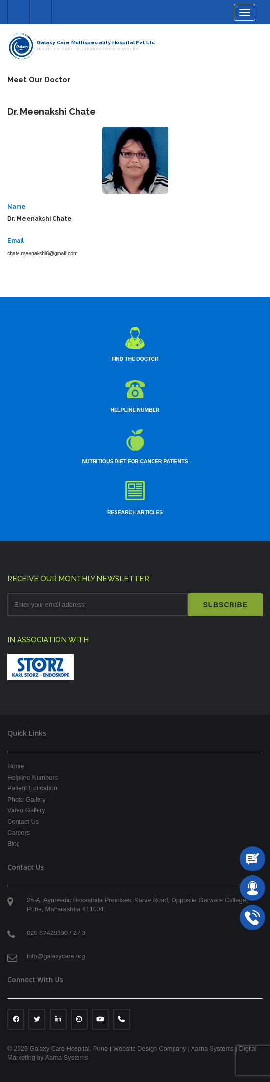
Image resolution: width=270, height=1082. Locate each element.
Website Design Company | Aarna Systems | (176, 1048)
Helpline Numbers (32, 777)
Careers (18, 832)
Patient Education (32, 788)
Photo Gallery (26, 799)
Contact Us (23, 821)
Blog (13, 843)
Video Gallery (26, 810)
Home (15, 766)
